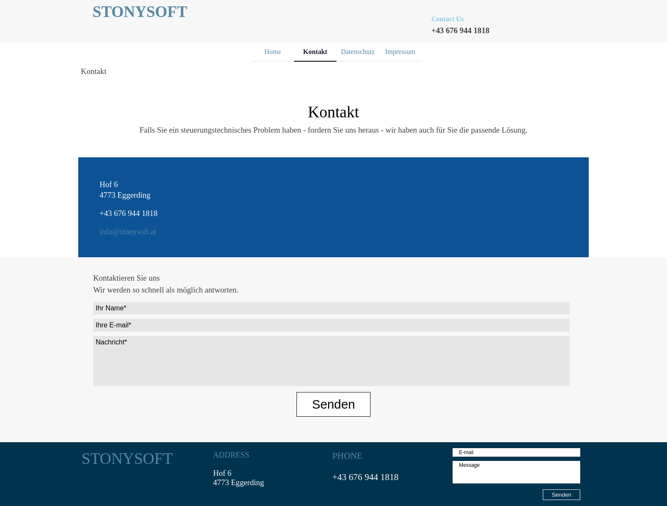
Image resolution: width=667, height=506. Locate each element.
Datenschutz (357, 51)
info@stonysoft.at (128, 231)
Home (272, 51)
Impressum (400, 51)
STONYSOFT (140, 11)
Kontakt (315, 51)
